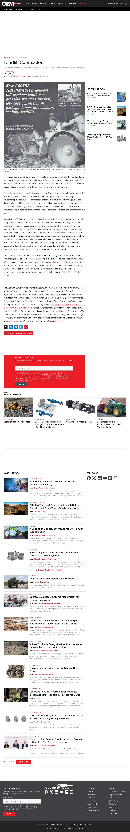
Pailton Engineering (41, 582)
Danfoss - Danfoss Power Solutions (47, 603)
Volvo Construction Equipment (46, 651)
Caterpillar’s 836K (60, 262)
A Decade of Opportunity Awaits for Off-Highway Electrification (100, 122)
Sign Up (21, 384)
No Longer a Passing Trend (79, 422)
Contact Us (42, 825)
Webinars (33, 550)
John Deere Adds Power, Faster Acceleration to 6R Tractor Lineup (109, 424)
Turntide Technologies (42, 722)
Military (32, 576)
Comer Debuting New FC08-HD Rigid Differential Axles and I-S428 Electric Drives (49, 424)
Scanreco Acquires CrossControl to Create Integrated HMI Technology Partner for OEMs (54, 693)
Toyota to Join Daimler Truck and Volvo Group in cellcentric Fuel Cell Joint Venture (56, 741)
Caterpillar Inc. (39, 512)
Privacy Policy (49, 381)
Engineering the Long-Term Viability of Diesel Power (54, 670)
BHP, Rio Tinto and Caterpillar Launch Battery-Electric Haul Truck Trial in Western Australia (100, 109)
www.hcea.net (12, 321)
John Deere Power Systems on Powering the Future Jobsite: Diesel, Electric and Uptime (54, 622)
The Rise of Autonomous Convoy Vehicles (52, 578)
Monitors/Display (36, 689)
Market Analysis (11, 58)
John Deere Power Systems (44, 627)
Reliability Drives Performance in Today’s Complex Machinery (100, 94)
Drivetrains (8, 419)
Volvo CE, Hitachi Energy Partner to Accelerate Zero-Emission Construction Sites (55, 646)
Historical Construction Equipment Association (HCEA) (28, 76)
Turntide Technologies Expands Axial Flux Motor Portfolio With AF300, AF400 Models (56, 717)
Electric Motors (36, 478)
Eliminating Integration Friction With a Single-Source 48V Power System (100, 137)
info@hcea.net (57, 321)
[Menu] (126, 4)
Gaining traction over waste (17, 422)
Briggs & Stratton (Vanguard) (45, 559)
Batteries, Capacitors (37, 502)
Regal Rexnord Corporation (44, 488)
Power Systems (35, 594)
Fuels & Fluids (34, 665)
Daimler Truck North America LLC (47, 746)
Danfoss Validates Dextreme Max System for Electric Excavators (54, 598)
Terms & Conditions (76, 825)
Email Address (21, 364)
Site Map (88, 825)
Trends (23, 58)
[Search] (121, 4)
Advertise (51, 825)
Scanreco (37, 698)
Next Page (23, 762)
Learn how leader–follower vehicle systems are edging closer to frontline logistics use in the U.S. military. (56, 586)
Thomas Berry (9, 72)
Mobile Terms (36, 381)
